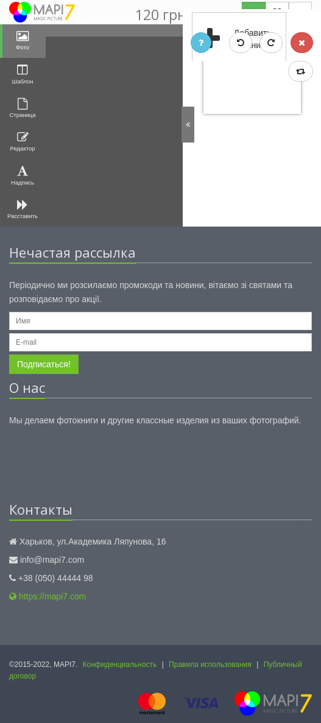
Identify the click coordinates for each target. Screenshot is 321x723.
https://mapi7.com (47, 596)
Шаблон (23, 74)
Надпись (23, 176)
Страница (23, 108)
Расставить (23, 209)
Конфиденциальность (120, 664)
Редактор (22, 142)
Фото (23, 40)
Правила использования (210, 664)
